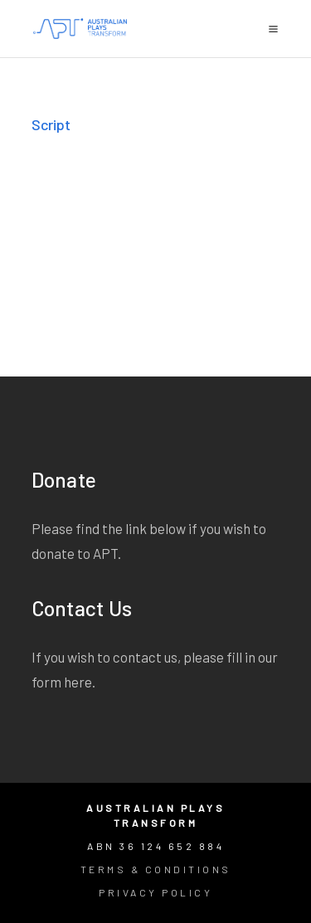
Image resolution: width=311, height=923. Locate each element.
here (78, 681)
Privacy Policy (155, 892)
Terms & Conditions (155, 869)
